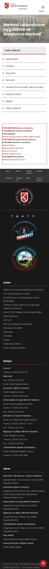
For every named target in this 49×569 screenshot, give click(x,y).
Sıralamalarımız (10, 316)
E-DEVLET (7, 320)
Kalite (28, 178)
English (41, 11)
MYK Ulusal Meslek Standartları (17, 324)
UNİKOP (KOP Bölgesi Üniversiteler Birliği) (22, 312)
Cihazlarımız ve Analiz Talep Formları (24, 87)
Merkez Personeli (9, 151)
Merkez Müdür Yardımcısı (12, 148)
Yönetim (10, 66)
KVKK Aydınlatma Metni (14, 347)
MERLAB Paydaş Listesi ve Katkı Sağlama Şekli (21, 136)
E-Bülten (39, 171)
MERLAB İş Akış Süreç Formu (13, 159)
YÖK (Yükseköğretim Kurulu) (16, 293)
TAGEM (6, 340)
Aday (7, 171)
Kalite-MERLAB (13, 108)
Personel (10, 80)
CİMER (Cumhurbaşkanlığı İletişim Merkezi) (23, 289)
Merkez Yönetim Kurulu (11, 154)
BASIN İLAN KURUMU (12, 343)
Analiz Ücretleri (13, 94)
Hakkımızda (12, 59)
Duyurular (11, 73)
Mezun (18, 171)
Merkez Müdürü (8, 145)
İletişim (9, 101)
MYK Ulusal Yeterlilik (12, 328)
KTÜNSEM (7, 336)
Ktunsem (9, 178)
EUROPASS (8, 332)
